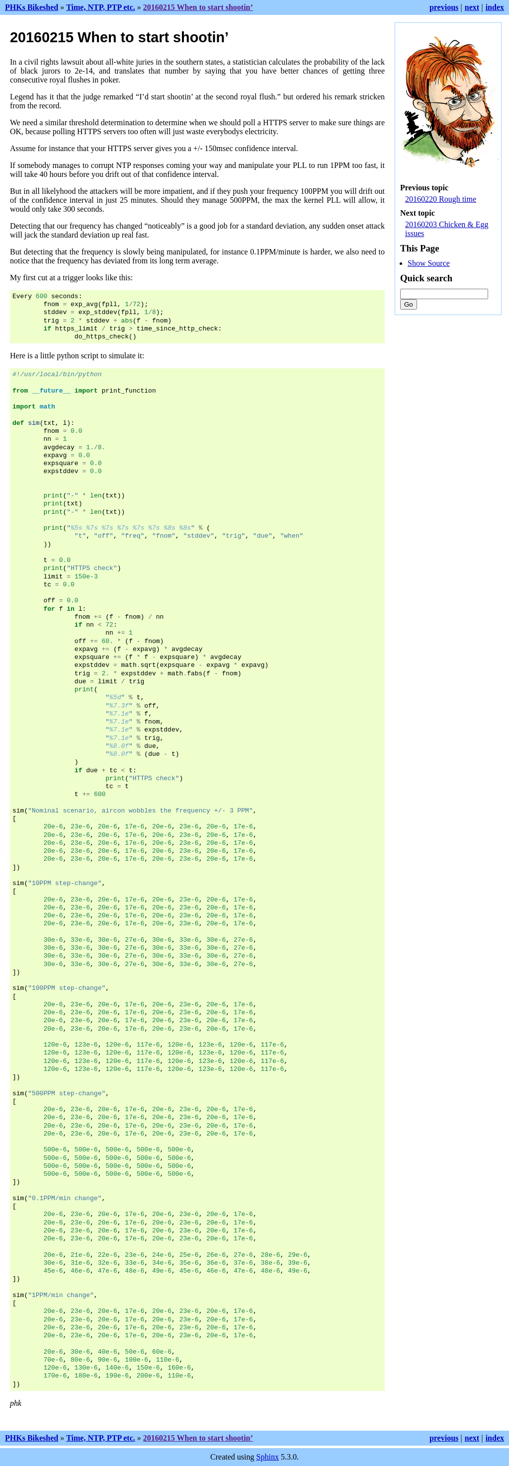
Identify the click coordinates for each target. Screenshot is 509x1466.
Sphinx (267, 1457)
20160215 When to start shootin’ (198, 7)
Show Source (429, 263)
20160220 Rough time (440, 199)
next (472, 7)
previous (443, 7)
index (495, 7)
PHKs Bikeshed (31, 7)
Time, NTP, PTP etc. (100, 7)
